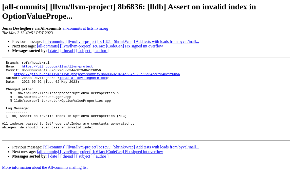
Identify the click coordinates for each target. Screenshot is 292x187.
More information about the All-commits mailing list (45, 182)
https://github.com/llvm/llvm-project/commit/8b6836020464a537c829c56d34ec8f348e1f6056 (97, 77)
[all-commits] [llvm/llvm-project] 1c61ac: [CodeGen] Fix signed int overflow (100, 46)
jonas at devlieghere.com (83, 81)
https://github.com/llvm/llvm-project (57, 67)
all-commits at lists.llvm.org (85, 28)
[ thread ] (67, 50)
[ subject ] (84, 50)
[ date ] (53, 50)
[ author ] (101, 50)
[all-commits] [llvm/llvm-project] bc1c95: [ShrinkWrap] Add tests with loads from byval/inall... (121, 41)
